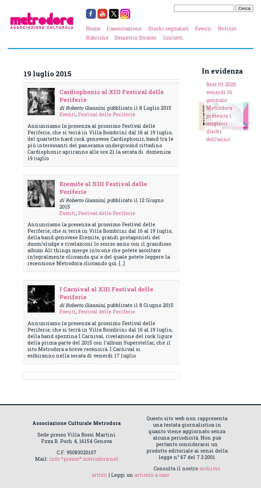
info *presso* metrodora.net (83, 459)
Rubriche (97, 37)
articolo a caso (152, 475)
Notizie (227, 28)
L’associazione (124, 28)
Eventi (203, 28)
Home (93, 28)
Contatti (173, 37)
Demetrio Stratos (135, 37)
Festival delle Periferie (106, 114)
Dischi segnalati (168, 28)
